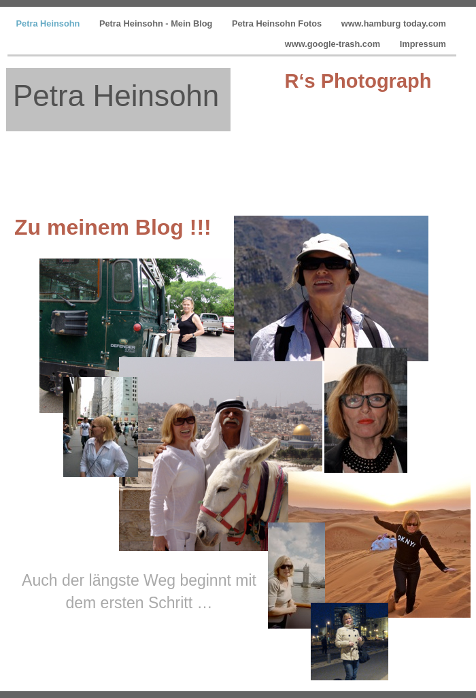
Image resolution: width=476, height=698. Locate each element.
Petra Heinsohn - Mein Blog (157, 23)
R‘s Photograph (358, 81)
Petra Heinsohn (49, 23)
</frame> (366, 133)
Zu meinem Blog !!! (112, 227)
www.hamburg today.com (393, 23)
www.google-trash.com (334, 44)
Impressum (423, 44)
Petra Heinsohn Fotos (278, 23)
